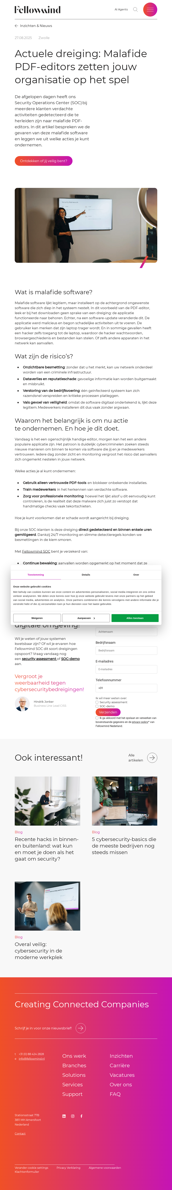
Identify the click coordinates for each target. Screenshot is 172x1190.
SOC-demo (70, 659)
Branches (74, 1065)
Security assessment (113, 702)
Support (72, 1094)
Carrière (120, 1065)
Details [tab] (86, 574)
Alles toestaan (135, 618)
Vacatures (122, 1075)
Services (72, 1084)
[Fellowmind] (38, 9)
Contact (20, 1133)
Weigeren (37, 618)
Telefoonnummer (108, 680)
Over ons (121, 1084)
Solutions (74, 1075)
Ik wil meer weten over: (111, 698)
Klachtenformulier (27, 1171)
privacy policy (140, 722)
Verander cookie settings (31, 1167)
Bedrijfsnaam (106, 643)
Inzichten (121, 1056)
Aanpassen (86, 618)
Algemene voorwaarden (105, 1167)
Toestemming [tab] (36, 574)
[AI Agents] (121, 10)
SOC (46, 551)
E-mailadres (104, 661)
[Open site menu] (150, 10)
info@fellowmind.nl (32, 1058)
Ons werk (74, 1056)
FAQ (115, 1094)
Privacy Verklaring (68, 1167)
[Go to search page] (135, 9)
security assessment (39, 659)
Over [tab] (136, 574)
